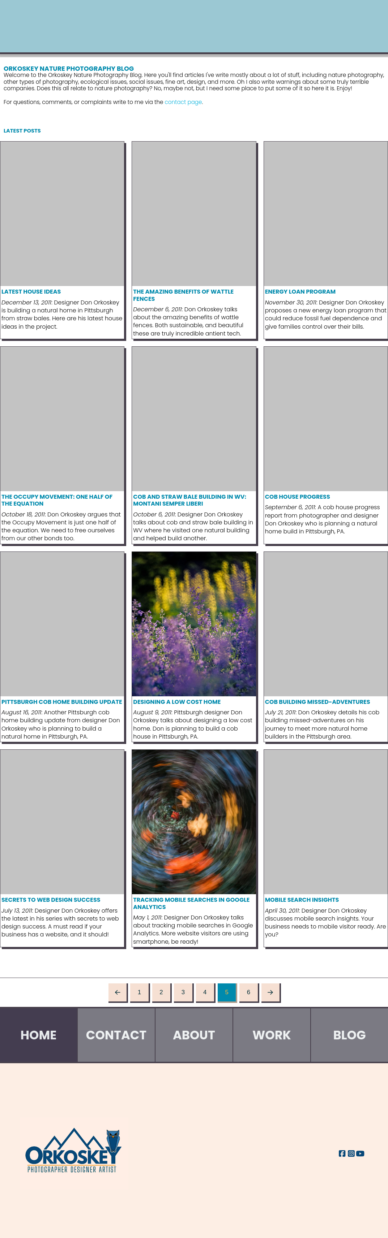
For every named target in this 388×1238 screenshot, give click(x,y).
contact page (183, 102)
